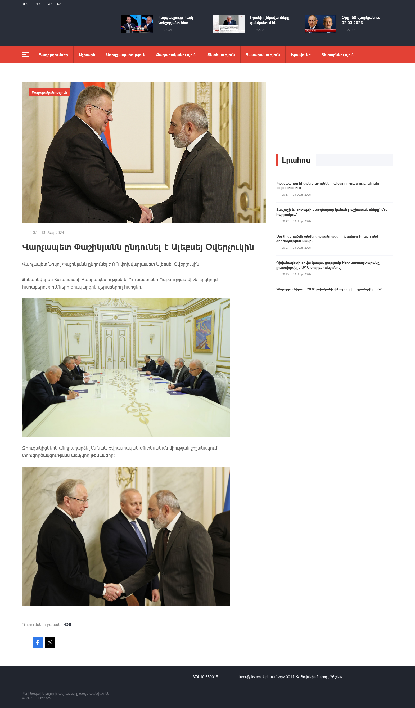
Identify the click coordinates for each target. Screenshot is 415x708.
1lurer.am (43, 698)
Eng (37, 4)
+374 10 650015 (204, 676)
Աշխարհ (87, 54)
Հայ (25, 4)
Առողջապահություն (125, 54)
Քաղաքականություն (176, 54)
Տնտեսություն (221, 54)
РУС (49, 4)
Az (59, 4)
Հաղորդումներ (53, 54)
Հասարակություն (263, 54)
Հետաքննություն (338, 54)
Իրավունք (301, 54)
